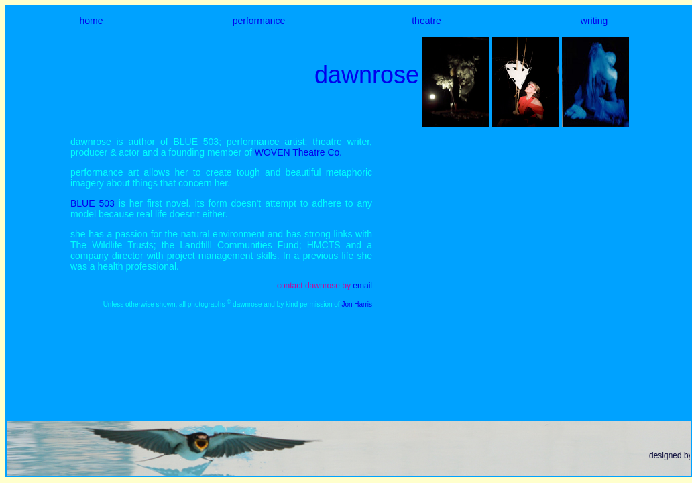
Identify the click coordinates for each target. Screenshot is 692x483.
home (91, 20)
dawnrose (366, 75)
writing (594, 20)
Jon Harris (356, 304)
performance (259, 20)
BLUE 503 (92, 203)
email (362, 285)
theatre (426, 20)
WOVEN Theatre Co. (298, 152)
